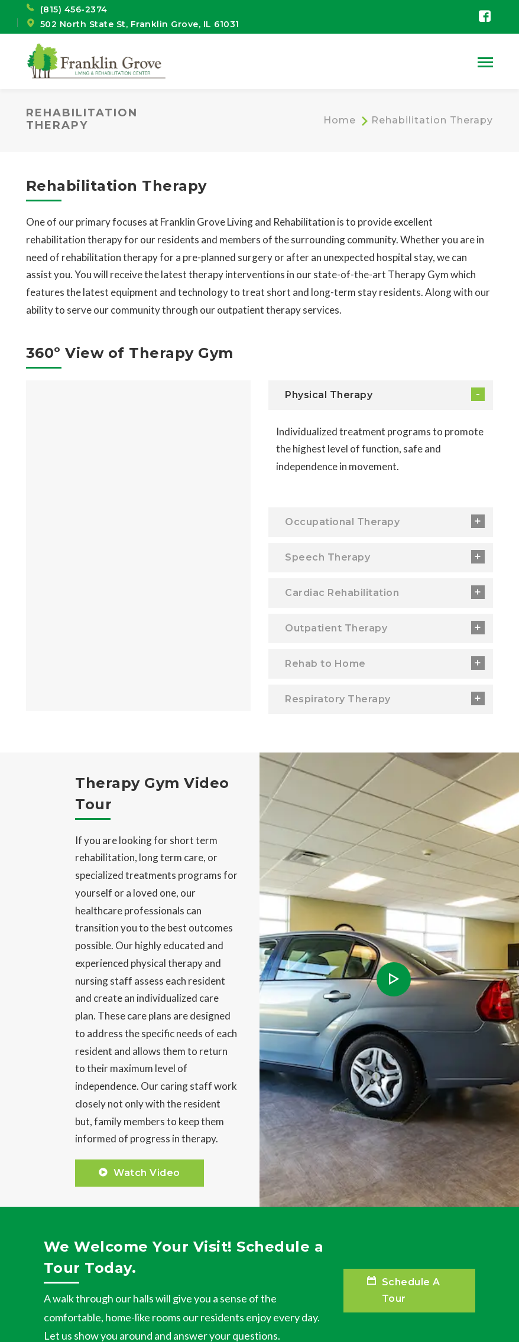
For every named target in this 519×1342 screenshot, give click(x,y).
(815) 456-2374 (74, 9)
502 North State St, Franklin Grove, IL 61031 (139, 24)
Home (339, 120)
